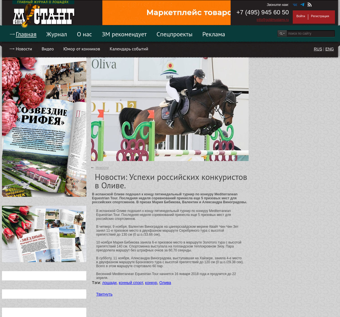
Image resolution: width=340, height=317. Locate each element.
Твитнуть (104, 294)
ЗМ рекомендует (124, 34)
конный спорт (131, 282)
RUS (318, 49)
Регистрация (320, 16)
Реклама (213, 34)
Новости (24, 49)
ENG (329, 49)
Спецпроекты (175, 34)
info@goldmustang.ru (273, 20)
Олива (165, 282)
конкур (151, 282)
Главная (26, 34)
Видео (48, 49)
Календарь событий (129, 49)
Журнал (56, 34)
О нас (84, 34)
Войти (300, 16)
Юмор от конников (81, 49)
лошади (109, 282)
